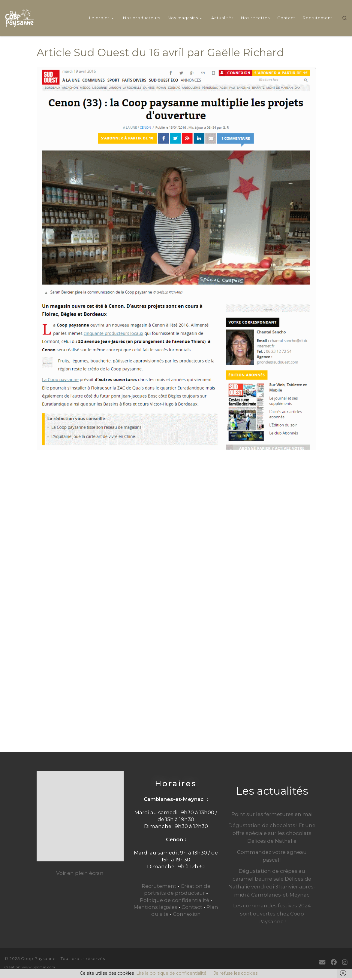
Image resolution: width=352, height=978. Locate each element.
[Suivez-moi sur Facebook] (334, 962)
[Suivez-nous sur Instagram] (344, 962)
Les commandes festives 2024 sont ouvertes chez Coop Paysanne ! (272, 913)
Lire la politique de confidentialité (171, 973)
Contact (192, 907)
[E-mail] (322, 962)
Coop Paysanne (38, 958)
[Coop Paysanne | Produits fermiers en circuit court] (20, 17)
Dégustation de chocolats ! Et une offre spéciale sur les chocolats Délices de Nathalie (271, 833)
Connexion (187, 914)
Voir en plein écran (80, 873)
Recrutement (159, 886)
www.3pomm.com (38, 967)
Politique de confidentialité (174, 900)
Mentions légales (155, 907)
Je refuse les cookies (235, 973)
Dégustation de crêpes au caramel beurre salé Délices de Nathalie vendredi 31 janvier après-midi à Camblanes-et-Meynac (271, 883)
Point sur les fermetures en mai (271, 814)
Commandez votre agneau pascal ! (272, 856)
